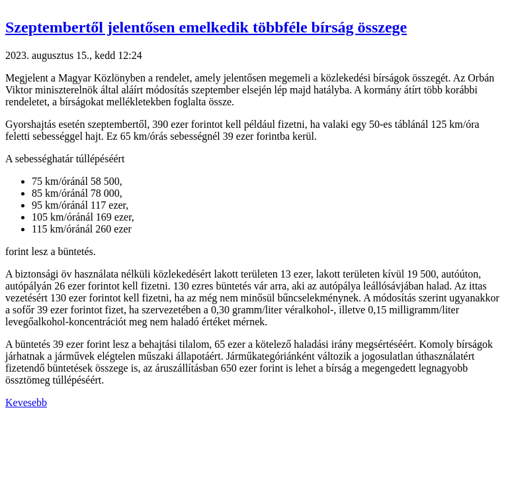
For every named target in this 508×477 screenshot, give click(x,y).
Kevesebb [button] (26, 402)
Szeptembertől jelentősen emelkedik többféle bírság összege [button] (206, 27)
